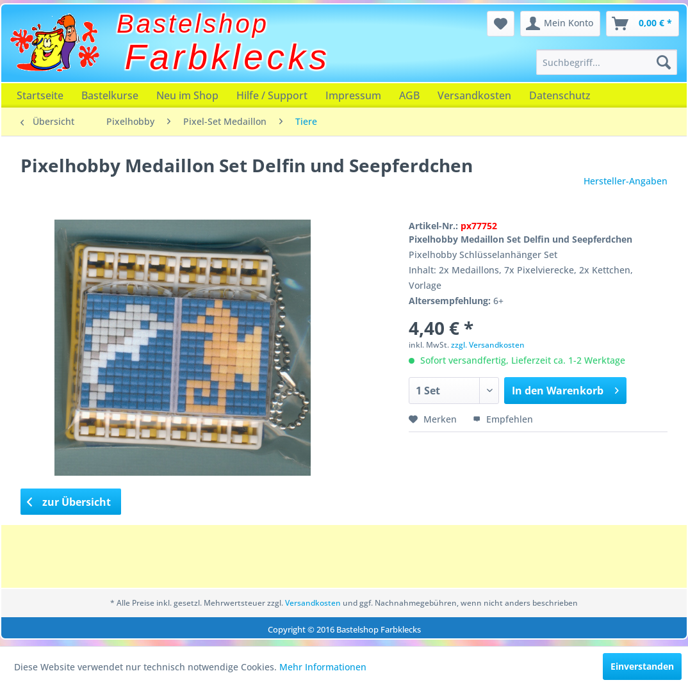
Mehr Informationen (322, 667)
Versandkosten (474, 95)
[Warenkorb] (642, 23)
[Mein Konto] (560, 23)
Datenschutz (560, 95)
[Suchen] (663, 62)
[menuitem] (607, 62)
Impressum (353, 95)
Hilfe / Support (271, 95)
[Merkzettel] (500, 23)
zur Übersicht (69, 502)
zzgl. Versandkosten (488, 344)
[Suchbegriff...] (607, 62)
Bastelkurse (109, 95)
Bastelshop (193, 24)
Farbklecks (228, 57)
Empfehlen (503, 419)
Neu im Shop (187, 95)
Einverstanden (642, 666)
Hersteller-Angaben (626, 181)
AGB (409, 95)
